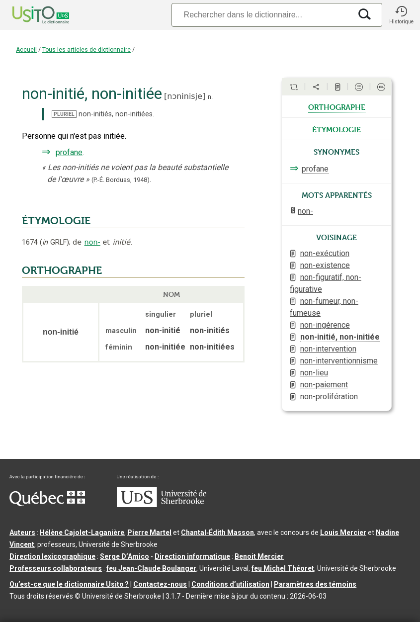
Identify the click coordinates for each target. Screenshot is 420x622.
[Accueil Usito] (30, 15)
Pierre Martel (149, 532)
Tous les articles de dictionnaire (86, 49)
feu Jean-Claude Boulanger (151, 568)
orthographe (336, 106)
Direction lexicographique (52, 556)
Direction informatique (192, 556)
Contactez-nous (160, 584)
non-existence (325, 265)
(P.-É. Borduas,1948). (121, 179)
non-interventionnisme (339, 360)
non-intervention (328, 349)
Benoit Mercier (259, 556)
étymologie (336, 129)
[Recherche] (261, 14)
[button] (401, 15)
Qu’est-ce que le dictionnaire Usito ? (69, 584)
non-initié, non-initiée (340, 337)
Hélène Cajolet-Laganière (82, 532)
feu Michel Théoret (283, 568)
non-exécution (324, 253)
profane (69, 152)
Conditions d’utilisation (230, 584)
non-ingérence (325, 325)
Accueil (26, 49)
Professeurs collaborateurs (55, 568)
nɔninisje (184, 96)
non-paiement (324, 384)
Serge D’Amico (124, 556)
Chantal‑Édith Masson (217, 532)
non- (92, 242)
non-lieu (314, 372)
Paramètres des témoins (315, 584)
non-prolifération (329, 396)
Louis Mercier (343, 532)
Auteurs (22, 532)
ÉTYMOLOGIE (56, 221)
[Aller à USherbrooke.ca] (161, 505)
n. (210, 96)
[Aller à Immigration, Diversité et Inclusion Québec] (47, 504)
